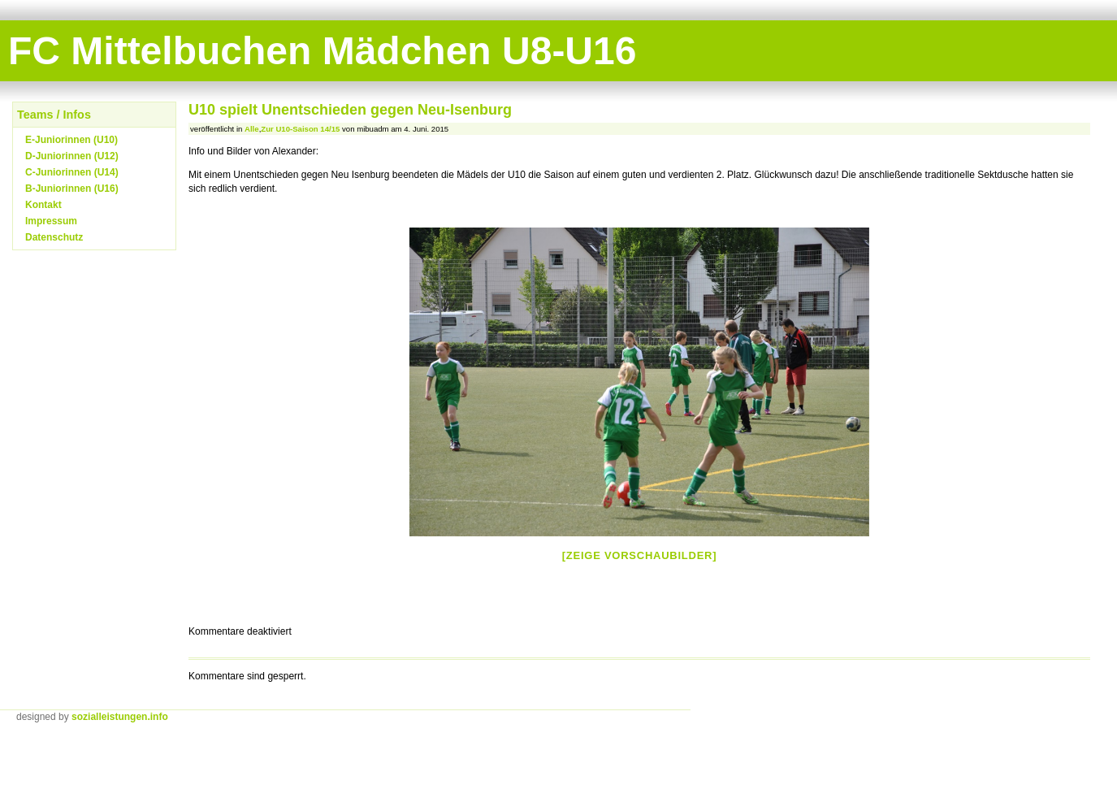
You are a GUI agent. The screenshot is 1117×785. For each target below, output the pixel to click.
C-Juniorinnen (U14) (72, 172)
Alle (252, 128)
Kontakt (43, 204)
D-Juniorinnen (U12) (72, 156)
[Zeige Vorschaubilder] (639, 555)
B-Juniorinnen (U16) (72, 188)
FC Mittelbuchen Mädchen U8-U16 (322, 50)
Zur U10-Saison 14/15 (300, 128)
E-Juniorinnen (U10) (71, 139)
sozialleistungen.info (119, 716)
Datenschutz (54, 237)
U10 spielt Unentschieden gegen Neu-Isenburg (350, 110)
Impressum (51, 221)
